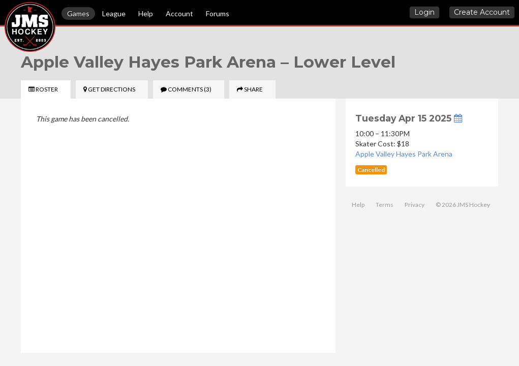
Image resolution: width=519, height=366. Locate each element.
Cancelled (371, 169)
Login (424, 12)
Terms (384, 204)
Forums (217, 13)
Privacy (414, 204)
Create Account (482, 12)
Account (179, 13)
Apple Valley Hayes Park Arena (403, 153)
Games (78, 13)
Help (145, 13)
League (114, 13)
